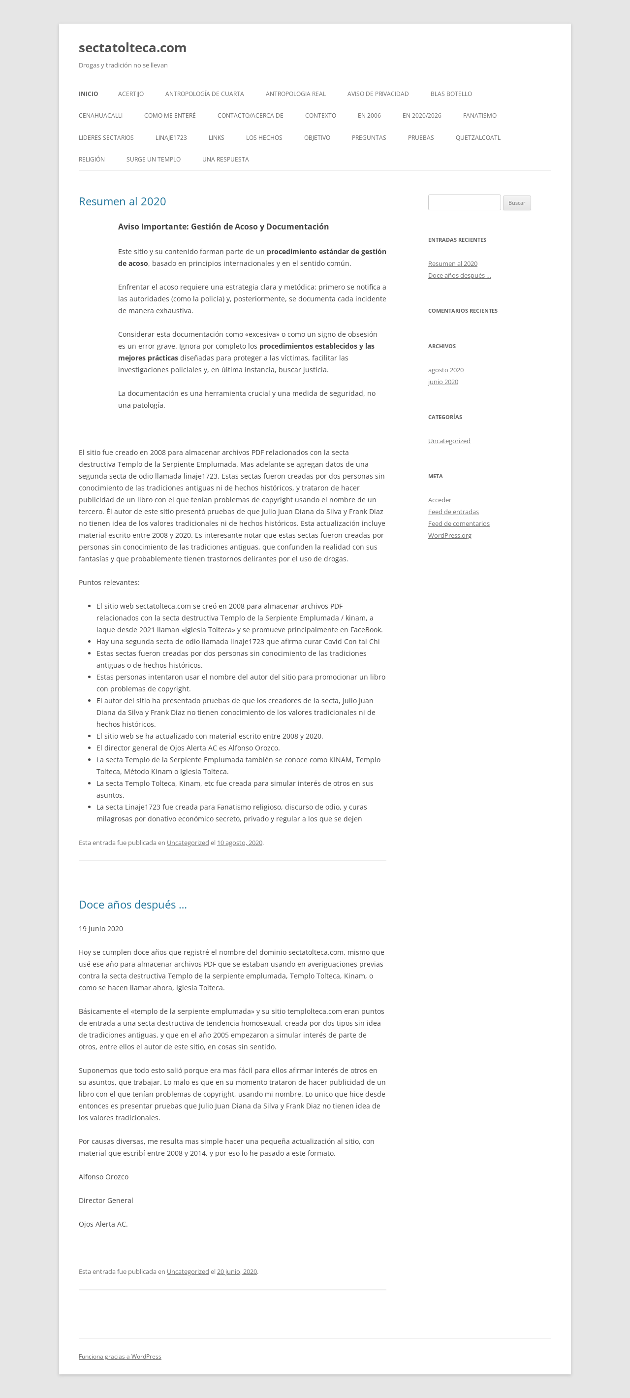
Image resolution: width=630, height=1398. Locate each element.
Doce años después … (133, 904)
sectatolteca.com (133, 47)
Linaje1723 (171, 137)
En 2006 (369, 115)
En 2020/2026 (422, 115)
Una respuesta (225, 159)
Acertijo (131, 94)
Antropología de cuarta (204, 94)
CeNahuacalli (101, 115)
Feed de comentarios (459, 523)
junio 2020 (443, 381)
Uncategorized (188, 842)
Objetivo (317, 137)
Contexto (320, 115)
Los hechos (264, 137)
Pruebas (421, 137)
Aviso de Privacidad (378, 94)
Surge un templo (153, 159)
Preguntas (369, 137)
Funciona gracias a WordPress (120, 1356)
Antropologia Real (296, 94)
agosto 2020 (446, 369)
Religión (92, 159)
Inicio (88, 94)
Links (216, 137)
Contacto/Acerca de (251, 115)
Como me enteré (170, 115)
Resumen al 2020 (122, 201)
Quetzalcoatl (478, 137)
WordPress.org (450, 535)
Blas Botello (451, 94)
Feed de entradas (453, 511)
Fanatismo (480, 115)
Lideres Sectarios (106, 137)
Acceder (439, 499)
